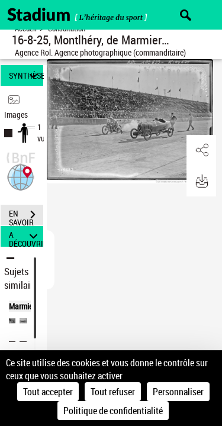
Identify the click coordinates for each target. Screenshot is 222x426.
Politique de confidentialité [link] (113, 410)
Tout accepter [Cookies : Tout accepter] (48, 391)
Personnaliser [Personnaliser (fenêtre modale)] (178, 391)
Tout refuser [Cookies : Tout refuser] (113, 391)
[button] (21, 176)
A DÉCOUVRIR (26, 236)
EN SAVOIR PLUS (26, 215)
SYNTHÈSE (26, 75)
